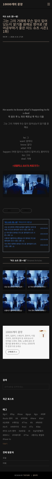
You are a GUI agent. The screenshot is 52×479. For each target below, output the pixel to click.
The (27, 435)
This (25, 422)
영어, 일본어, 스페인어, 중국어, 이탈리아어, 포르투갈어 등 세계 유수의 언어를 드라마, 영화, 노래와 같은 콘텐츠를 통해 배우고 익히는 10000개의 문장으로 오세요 (20, 341)
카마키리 (15, 426)
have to (7, 439)
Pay (12, 414)
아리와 (24, 418)
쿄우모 (22, 430)
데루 (43, 414)
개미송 (16, 422)
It (32, 422)
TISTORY (26, 475)
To (32, 426)
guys (29, 414)
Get (42, 418)
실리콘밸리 (38, 430)
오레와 (6, 422)
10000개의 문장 (13, 4)
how (21, 414)
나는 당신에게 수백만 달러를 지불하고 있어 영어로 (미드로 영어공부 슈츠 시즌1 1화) (20, 228)
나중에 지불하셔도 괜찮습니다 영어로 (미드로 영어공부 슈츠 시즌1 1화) (19, 239)
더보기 (5, 443)
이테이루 (17, 435)
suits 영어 (8, 418)
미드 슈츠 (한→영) (11, 222)
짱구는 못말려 (38, 435)
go (36, 414)
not (24, 426)
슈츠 (5, 426)
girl (5, 414)
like (38, 426)
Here (34, 418)
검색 (46, 386)
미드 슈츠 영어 (10, 430)
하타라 (39, 422)
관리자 (35, 475)
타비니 (6, 435)
